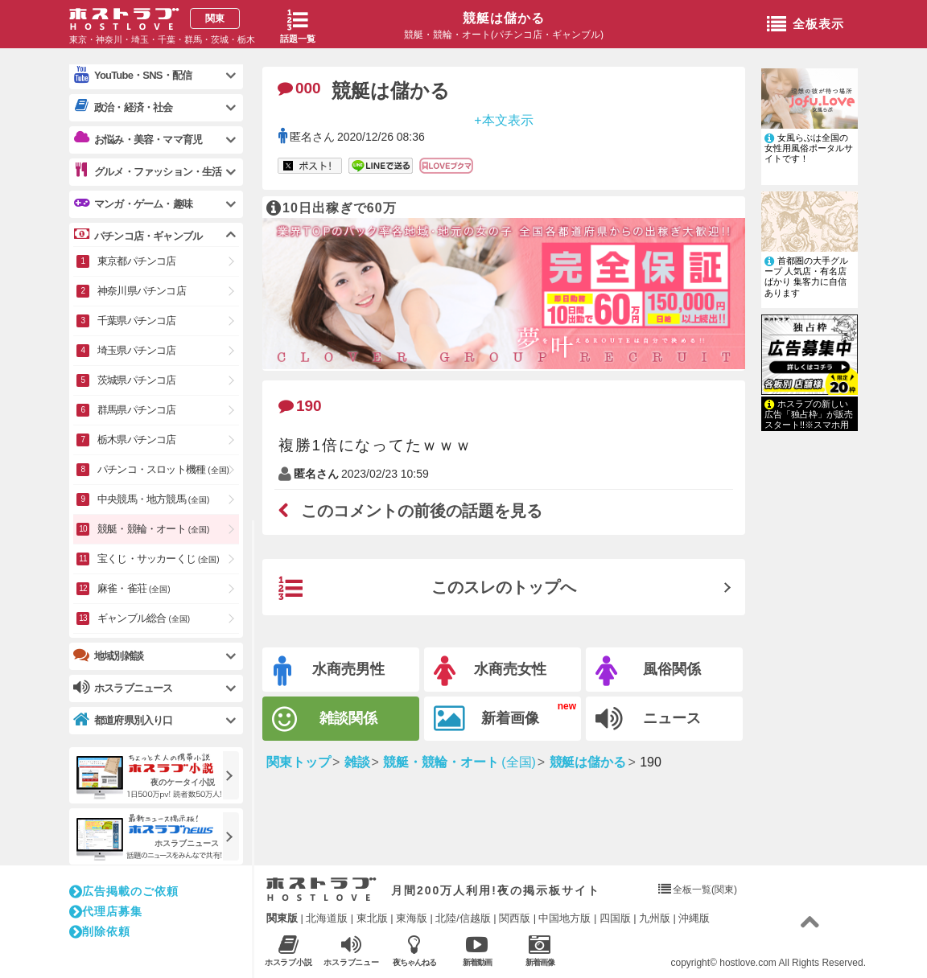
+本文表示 (503, 119)
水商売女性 (490, 671)
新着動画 (477, 950)
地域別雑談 (108, 655)
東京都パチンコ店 (136, 261)
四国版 (615, 918)
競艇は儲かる (504, 18)
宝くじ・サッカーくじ (158, 559)
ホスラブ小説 (288, 950)
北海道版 (327, 918)
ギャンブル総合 (143, 618)
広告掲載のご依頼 (124, 891)
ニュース (648, 719)
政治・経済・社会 (123, 107)
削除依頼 (99, 931)
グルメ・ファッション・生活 (147, 171)
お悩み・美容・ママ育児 (137, 139)
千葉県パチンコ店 (136, 320)
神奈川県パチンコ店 (141, 291)
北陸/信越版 (463, 918)
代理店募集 (105, 911)
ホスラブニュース (351, 951)
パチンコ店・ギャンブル (137, 235)
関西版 (514, 918)
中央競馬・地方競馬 (153, 499)
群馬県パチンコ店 (136, 410)
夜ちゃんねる (414, 950)
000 (299, 88)
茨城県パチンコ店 (136, 380)
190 (300, 405)
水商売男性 (329, 671)
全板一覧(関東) (705, 889)
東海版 (411, 918)
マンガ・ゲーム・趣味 (132, 203)
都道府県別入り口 (123, 720)
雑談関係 (324, 719)
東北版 (372, 918)
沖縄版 (694, 918)
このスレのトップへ (427, 589)
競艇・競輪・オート (153, 529)
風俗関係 (648, 671)
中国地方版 (564, 918)
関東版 (282, 918)
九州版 (654, 918)
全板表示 (805, 25)
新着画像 (486, 719)
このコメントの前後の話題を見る (410, 511)
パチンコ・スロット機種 (163, 469)
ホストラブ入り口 (321, 889)
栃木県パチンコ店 (136, 440)
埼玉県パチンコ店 (136, 350)
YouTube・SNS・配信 (132, 75)
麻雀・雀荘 (134, 588)
